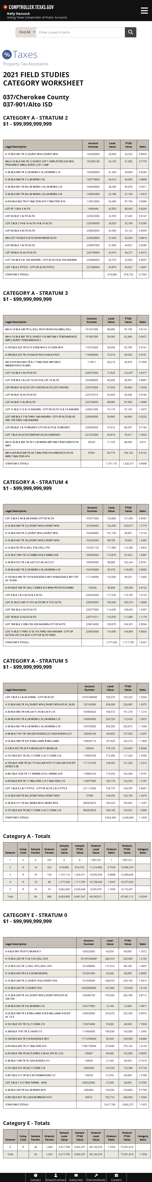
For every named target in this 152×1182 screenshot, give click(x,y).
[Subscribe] (76, 1177)
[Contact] (36, 1177)
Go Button (130, 32)
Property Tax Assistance (26, 64)
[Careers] (116, 1177)
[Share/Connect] (56, 1177)
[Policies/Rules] (96, 1177)
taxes (20, 54)
